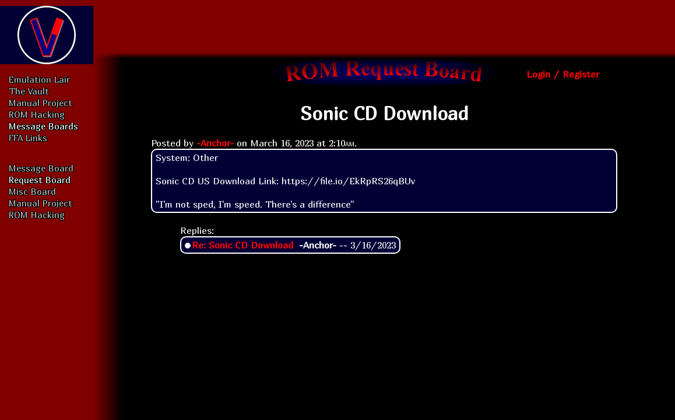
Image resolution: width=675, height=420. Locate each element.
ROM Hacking (37, 114)
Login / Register (562, 74)
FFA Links (28, 137)
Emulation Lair (39, 79)
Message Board (41, 168)
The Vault (29, 91)
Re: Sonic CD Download (242, 245)
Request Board (40, 179)
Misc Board (32, 191)
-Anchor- (215, 143)
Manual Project (40, 102)
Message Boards (43, 126)
